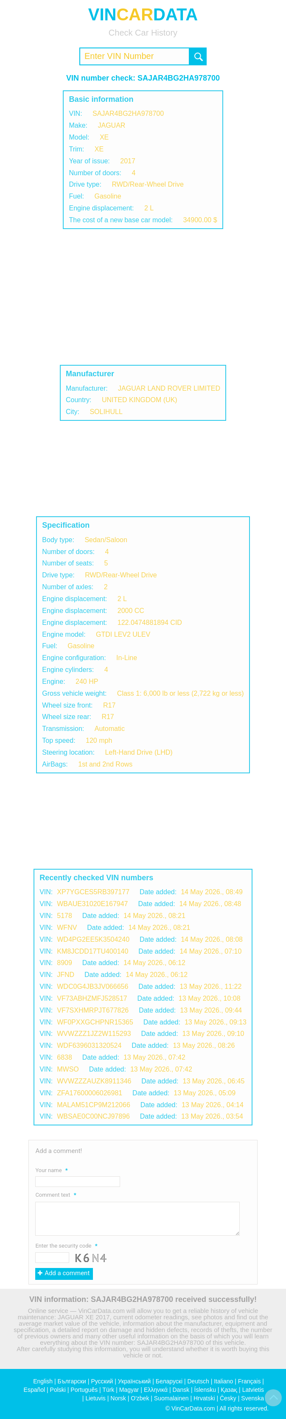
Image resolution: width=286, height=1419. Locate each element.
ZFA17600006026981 (89, 1093)
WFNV (67, 927)
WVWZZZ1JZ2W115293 (94, 1033)
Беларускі (169, 1381)
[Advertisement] (143, 297)
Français (249, 1381)
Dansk (180, 1389)
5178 (64, 915)
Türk (108, 1389)
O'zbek (140, 1398)
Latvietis (253, 1389)
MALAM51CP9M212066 (93, 1104)
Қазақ (229, 1389)
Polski (58, 1389)
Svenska (252, 1398)
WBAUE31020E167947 (92, 903)
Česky (228, 1398)
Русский (102, 1381)
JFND (65, 974)
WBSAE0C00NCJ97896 (93, 1116)
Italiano (223, 1381)
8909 (64, 962)
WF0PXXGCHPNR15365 (95, 1022)
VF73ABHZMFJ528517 (92, 998)
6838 (64, 1057)
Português (84, 1389)
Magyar (129, 1389)
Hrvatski (204, 1398)
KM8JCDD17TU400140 (92, 951)
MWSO (68, 1069)
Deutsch (198, 1381)
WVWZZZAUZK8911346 (94, 1081)
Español (34, 1389)
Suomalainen (171, 1398)
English (43, 1381)
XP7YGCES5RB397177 (93, 892)
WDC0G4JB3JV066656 (92, 986)
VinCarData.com (193, 1408)
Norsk (118, 1398)
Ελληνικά (156, 1389)
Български (72, 1381)
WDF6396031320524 (89, 1045)
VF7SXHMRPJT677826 (93, 1010)
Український (134, 1381)
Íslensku (205, 1389)
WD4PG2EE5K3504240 (93, 939)
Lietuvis (95, 1398)
